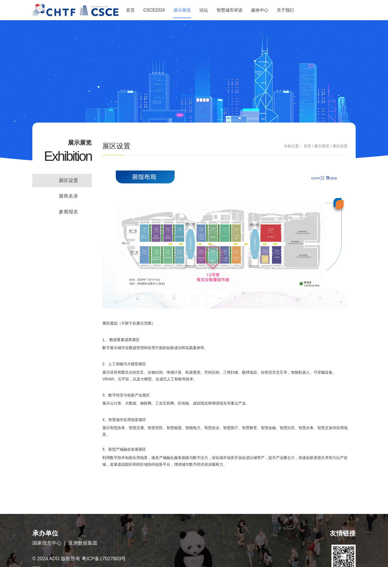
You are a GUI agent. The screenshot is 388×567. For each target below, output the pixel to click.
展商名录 (68, 196)
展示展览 (182, 10)
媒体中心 (259, 10)
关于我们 (285, 10)
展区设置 (68, 180)
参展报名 (68, 211)
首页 (130, 10)
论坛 (203, 10)
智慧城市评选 (229, 10)
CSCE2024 (154, 10)
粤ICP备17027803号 (104, 558)
